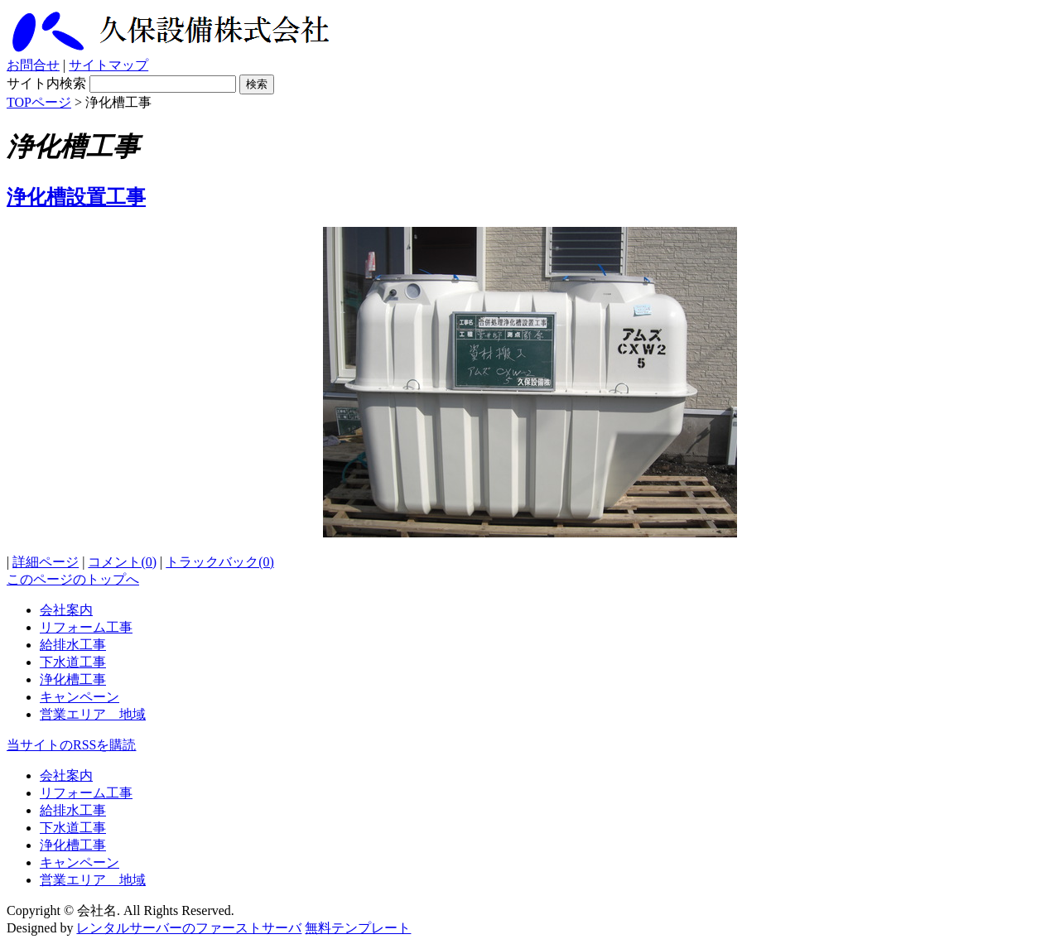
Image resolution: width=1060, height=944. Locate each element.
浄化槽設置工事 (76, 197)
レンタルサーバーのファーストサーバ (188, 928)
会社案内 (66, 610)
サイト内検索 (46, 83)
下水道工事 (73, 662)
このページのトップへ (73, 579)
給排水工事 (73, 645)
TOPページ (39, 102)
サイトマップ (108, 65)
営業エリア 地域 (93, 714)
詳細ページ (45, 562)
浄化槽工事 (73, 679)
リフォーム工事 (86, 627)
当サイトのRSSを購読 (71, 745)
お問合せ (33, 65)
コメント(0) (122, 562)
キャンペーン (79, 697)
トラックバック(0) (220, 562)
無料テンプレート (358, 928)
